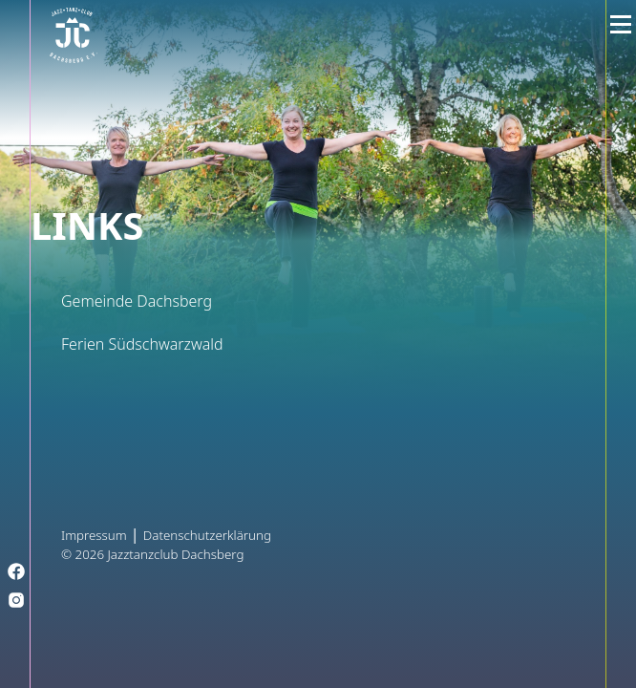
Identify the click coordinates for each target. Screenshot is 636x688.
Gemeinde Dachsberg (136, 301)
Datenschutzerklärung (207, 535)
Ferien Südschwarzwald (142, 344)
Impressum (94, 535)
